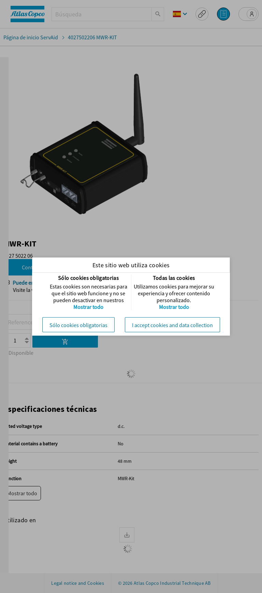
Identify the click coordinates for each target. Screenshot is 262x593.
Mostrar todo (88, 307)
